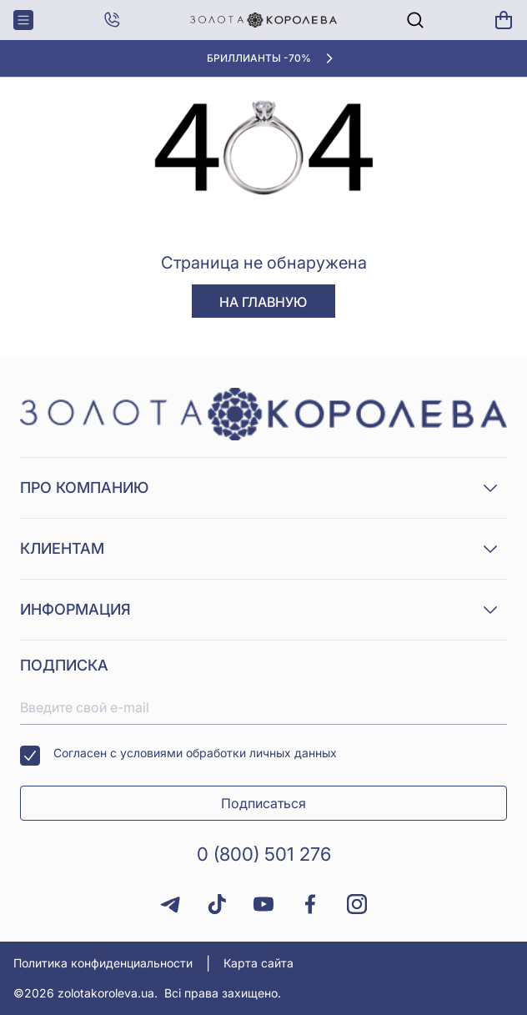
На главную (263, 302)
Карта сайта (258, 963)
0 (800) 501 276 (264, 854)
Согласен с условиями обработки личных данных (178, 756)
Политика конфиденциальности (103, 963)
